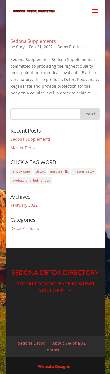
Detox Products (71, 46)
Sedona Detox (31, 343)
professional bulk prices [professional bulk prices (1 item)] (31, 180)
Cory (20, 46)
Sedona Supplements (33, 41)
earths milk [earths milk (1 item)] (59, 171)
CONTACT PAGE (53, 284)
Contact (52, 350)
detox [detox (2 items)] (40, 171)
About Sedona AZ (69, 343)
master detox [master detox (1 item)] (83, 171)
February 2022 (24, 205)
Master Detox (23, 147)
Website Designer (55, 366)
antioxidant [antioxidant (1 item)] (21, 171)
